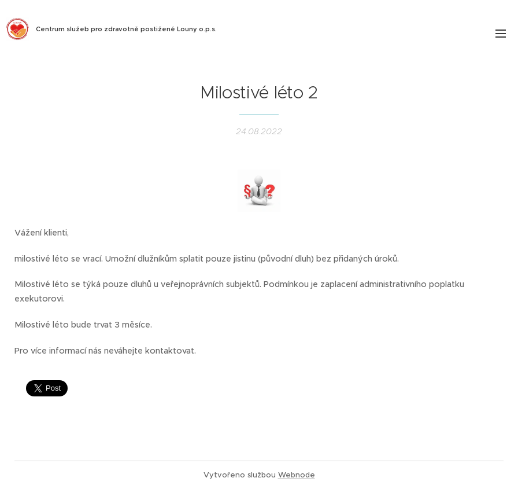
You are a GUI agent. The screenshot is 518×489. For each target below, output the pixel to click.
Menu (500, 33)
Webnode (296, 475)
